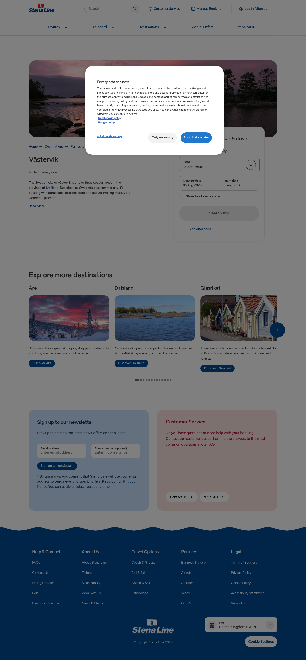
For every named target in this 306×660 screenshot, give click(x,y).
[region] (154, 110)
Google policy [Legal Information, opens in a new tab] (106, 122)
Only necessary (162, 137)
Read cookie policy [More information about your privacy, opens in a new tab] (109, 118)
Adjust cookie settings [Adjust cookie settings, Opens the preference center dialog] (109, 136)
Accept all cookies (196, 137)
